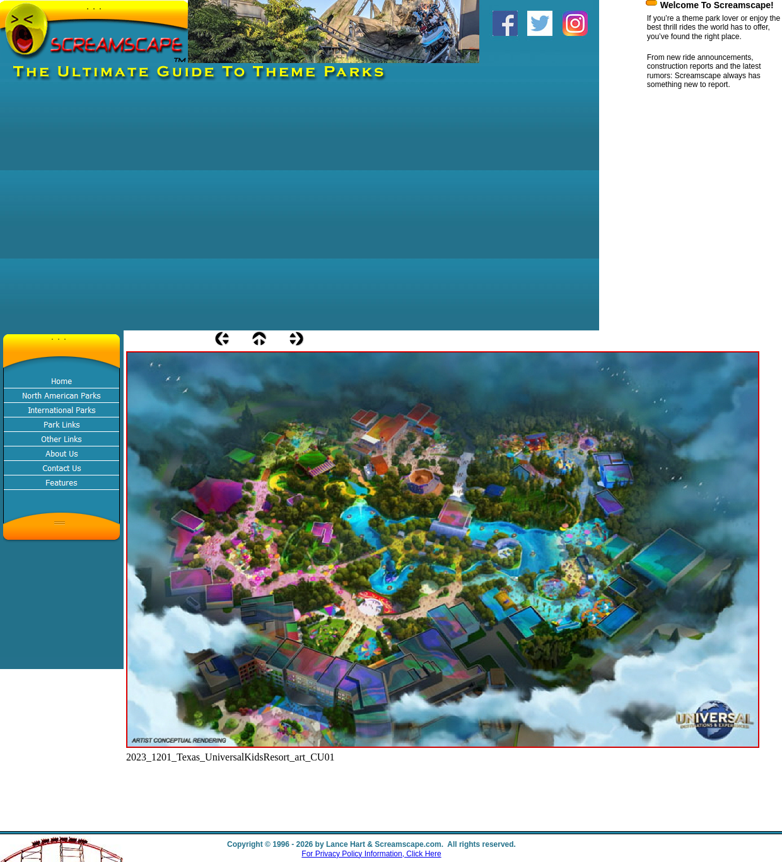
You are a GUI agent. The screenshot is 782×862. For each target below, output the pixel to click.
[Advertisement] (118, 212)
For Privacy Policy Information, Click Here (371, 853)
